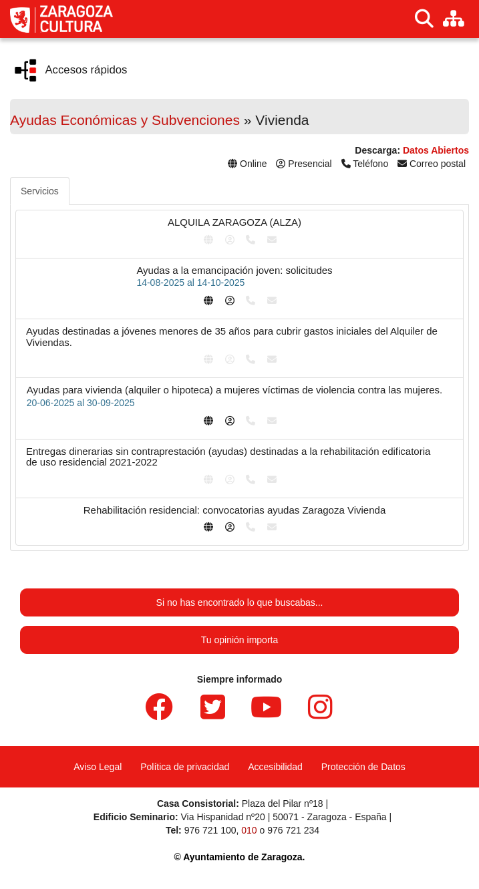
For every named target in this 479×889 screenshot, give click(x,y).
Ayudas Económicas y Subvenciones (125, 120)
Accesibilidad (275, 766)
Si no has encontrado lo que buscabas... (239, 602)
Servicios (40, 191)
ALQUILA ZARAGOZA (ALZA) (234, 222)
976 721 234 (293, 830)
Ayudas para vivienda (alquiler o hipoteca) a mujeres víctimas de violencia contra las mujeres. (235, 389)
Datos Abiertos (436, 150)
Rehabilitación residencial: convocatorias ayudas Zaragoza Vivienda (235, 510)
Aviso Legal (97, 766)
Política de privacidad (184, 766)
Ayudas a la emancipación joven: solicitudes (234, 270)
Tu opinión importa (239, 640)
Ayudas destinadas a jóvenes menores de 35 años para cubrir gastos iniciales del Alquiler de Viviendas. (232, 336)
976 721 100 (210, 830)
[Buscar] (424, 19)
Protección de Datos (363, 766)
